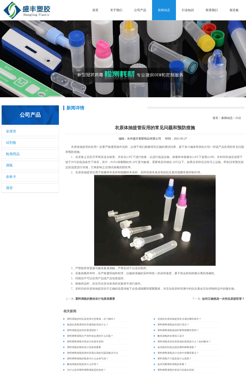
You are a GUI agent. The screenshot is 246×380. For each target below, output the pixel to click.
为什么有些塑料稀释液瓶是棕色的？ (86, 369)
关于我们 (116, 10)
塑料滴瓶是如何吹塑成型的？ (83, 330)
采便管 (11, 131)
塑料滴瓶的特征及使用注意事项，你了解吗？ (91, 319)
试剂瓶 (11, 143)
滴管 (9, 188)
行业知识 (188, 10)
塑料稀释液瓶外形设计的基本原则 (85, 341)
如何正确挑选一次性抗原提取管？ (223, 298)
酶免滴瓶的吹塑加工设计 (171, 335)
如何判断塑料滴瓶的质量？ (172, 364)
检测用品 (13, 154)
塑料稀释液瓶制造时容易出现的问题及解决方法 (92, 352)
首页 (95, 10)
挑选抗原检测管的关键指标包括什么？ (87, 324)
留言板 (234, 10)
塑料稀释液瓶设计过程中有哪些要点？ (178, 352)
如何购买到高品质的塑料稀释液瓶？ (177, 347)
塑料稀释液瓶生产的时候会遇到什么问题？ (90, 335)
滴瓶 (9, 165)
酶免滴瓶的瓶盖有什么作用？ (83, 364)
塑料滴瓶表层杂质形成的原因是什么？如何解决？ (184, 341)
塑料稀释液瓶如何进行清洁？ (173, 324)
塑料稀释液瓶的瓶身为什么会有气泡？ (87, 358)
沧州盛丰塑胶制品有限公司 (144, 138)
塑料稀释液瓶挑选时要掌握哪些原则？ (178, 330)
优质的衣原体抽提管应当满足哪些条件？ (179, 319)
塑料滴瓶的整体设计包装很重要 (95, 298)
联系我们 (212, 10)
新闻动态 (164, 10)
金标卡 (11, 177)
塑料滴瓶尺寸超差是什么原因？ (175, 358)
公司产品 (140, 10)
